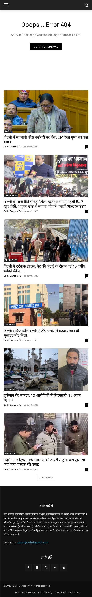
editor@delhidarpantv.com (33, 542)
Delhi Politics (11, 195)
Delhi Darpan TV (12, 146)
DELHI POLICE (11, 260)
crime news (10, 324)
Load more (46, 477)
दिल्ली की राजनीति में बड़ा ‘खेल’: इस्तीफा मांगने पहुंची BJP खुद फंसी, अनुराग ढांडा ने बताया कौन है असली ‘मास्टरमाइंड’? (45, 204)
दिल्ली (7, 131)
